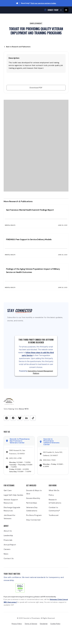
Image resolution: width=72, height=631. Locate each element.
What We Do (54, 490)
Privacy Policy (17, 624)
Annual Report (10, 544)
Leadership (8, 535)
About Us (8, 531)
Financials (8, 540)
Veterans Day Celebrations (32, 509)
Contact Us (9, 558)
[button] (53, 10)
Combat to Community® (54, 509)
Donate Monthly (33, 498)
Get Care (7, 490)
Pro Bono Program (34, 515)
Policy (51, 495)
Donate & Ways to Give (34, 492)
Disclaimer (44, 624)
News (6, 554)
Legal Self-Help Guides (13, 495)
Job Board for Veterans (9, 517)
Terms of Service (31, 624)
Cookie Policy (55, 624)
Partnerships (31, 503)
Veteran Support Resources (11, 501)
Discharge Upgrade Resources (12, 509)
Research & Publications (55, 501)
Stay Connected (33, 520)
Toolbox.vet (54, 515)
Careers (7, 549)
